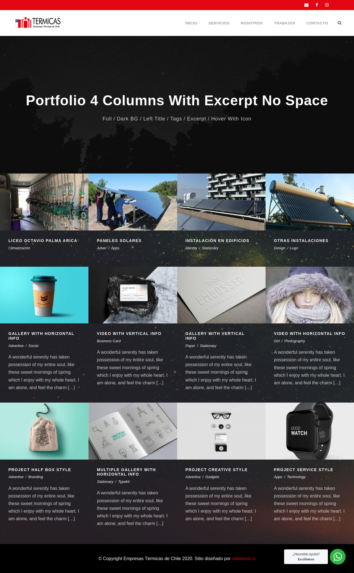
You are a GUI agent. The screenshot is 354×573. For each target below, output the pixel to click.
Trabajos (284, 23)
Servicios (219, 23)
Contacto (317, 23)
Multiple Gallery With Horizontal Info (126, 472)
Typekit (124, 482)
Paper (190, 346)
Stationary (210, 248)
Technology (296, 477)
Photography (294, 341)
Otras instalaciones (301, 240)
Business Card (109, 341)
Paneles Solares (119, 240)
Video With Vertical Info (129, 333)
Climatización (19, 248)
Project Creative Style (217, 469)
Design (279, 248)
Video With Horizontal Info (309, 333)
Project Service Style (304, 469)
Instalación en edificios (218, 240)
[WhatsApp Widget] (338, 557)
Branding (35, 477)
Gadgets (212, 477)
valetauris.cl (243, 558)
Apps (115, 248)
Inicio (191, 23)
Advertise (16, 346)
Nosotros (252, 23)
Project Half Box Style (39, 469)
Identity (191, 248)
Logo (294, 248)
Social (33, 346)
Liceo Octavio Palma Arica (42, 240)
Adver (101, 248)
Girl (277, 341)
